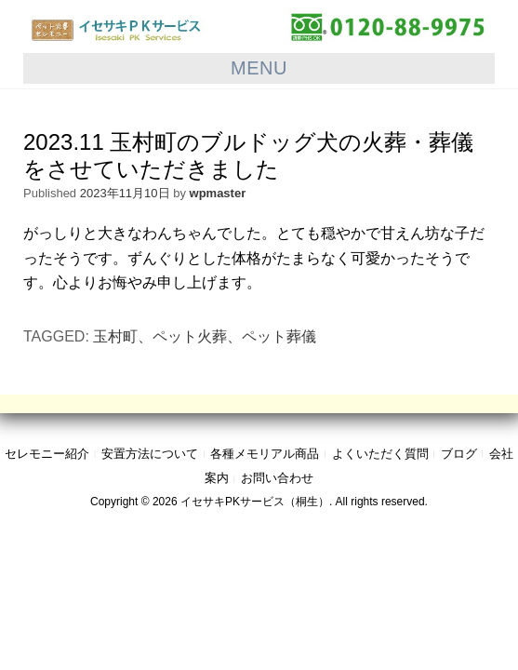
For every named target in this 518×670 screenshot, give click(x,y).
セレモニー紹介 (47, 454)
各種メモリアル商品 (264, 454)
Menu (259, 68)
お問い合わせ (277, 478)
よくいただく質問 (380, 454)
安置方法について (149, 454)
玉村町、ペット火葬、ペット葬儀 (204, 336)
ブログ (459, 454)
